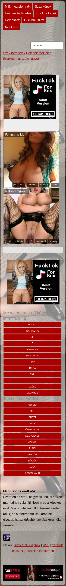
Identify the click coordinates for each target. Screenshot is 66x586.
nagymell (32, 184)
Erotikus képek (46, 13)
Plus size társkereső (40, 551)
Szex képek (43, 6)
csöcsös (19, 241)
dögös (32, 460)
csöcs (54, 184)
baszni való (32, 473)
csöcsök (44, 184)
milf (14, 184)
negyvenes (32, 435)
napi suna (32, 330)
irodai (32, 368)
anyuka (32, 404)
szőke (32, 386)
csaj (32, 374)
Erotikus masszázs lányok (21, 58)
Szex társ (11, 27)
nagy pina (32, 355)
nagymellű (41, 241)
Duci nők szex (34, 20)
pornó (29, 241)
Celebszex (12, 20)
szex (33, 467)
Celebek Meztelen (38, 53)
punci (32, 448)
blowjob (32, 393)
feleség (32, 349)
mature (32, 442)
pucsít (32, 324)
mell (22, 184)
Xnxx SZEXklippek (27, 545)
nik (32, 337)
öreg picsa (32, 429)
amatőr (32, 454)
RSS (46, 545)
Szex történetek (14, 53)
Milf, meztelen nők (17, 6)
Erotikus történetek (18, 13)
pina (32, 362)
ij (32, 380)
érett (32, 417)
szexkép (53, 241)
